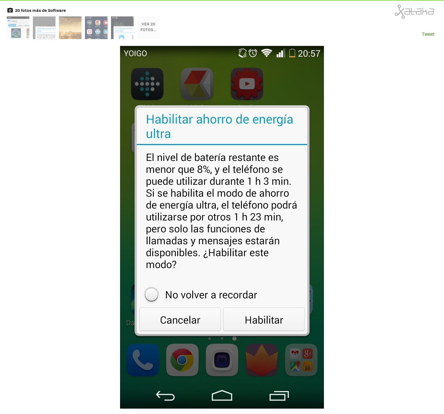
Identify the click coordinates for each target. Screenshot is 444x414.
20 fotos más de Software (40, 10)
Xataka (401, 11)
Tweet (428, 34)
